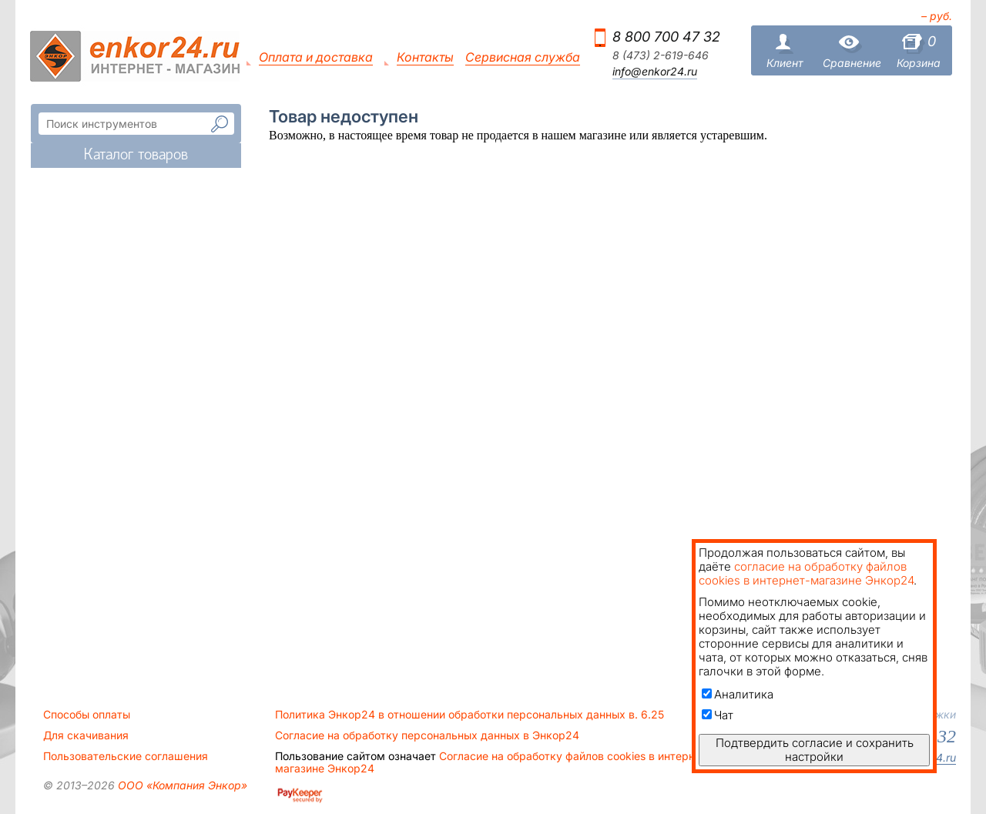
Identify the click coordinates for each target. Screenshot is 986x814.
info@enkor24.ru (654, 71)
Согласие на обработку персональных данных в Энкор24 (427, 735)
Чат (717, 715)
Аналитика (737, 694)
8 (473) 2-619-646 (660, 55)
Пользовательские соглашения (125, 756)
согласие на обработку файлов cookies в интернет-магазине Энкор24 (806, 573)
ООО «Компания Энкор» (181, 785)
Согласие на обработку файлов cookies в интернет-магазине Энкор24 (493, 762)
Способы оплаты (86, 714)
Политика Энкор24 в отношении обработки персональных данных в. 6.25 (469, 714)
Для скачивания (86, 735)
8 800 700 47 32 (666, 36)
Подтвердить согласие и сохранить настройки (815, 749)
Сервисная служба (522, 57)
